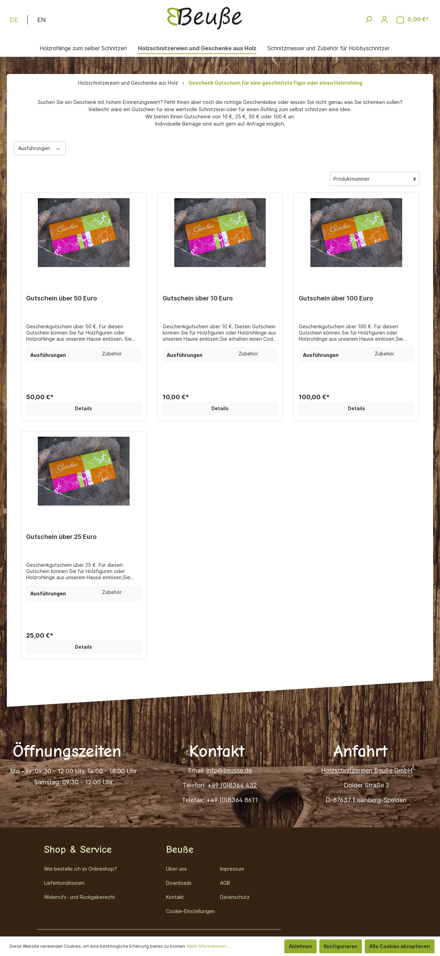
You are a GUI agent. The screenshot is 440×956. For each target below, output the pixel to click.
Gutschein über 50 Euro (61, 298)
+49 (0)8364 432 (232, 785)
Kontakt (175, 897)
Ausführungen (39, 148)
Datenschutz (235, 897)
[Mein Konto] (384, 19)
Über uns (176, 869)
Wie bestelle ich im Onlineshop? (80, 869)
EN (41, 19)
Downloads (178, 883)
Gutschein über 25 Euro (61, 536)
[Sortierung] (374, 179)
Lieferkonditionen (64, 883)
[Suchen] (368, 19)
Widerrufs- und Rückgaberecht (79, 897)
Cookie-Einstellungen (190, 911)
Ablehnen (300, 946)
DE (13, 19)
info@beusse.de (229, 770)
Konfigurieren (341, 946)
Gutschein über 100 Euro (336, 298)
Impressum (232, 869)
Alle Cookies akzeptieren (399, 946)
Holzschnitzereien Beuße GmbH (366, 770)
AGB (225, 883)
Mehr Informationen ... (209, 946)
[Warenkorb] (412, 19)
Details (83, 408)
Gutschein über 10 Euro (198, 298)
